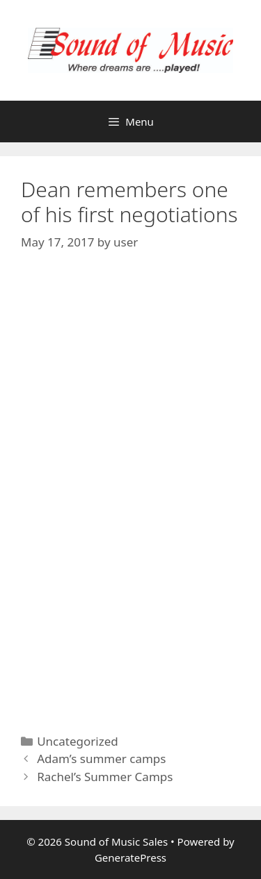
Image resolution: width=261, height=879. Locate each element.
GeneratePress (130, 857)
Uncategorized (77, 741)
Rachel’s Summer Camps (105, 777)
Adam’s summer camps (101, 759)
